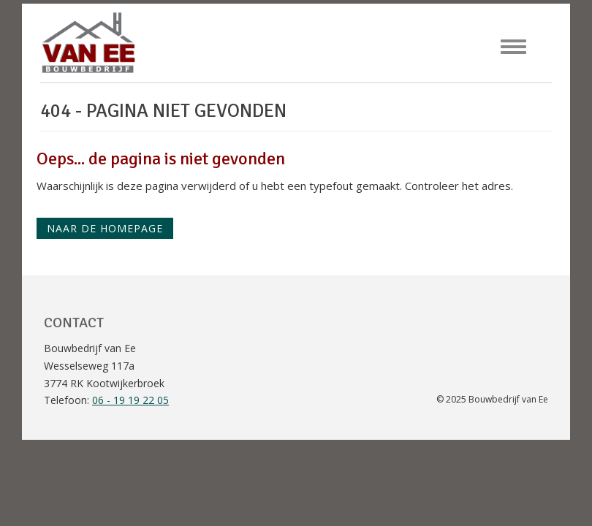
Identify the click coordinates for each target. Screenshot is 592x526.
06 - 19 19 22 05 (130, 400)
